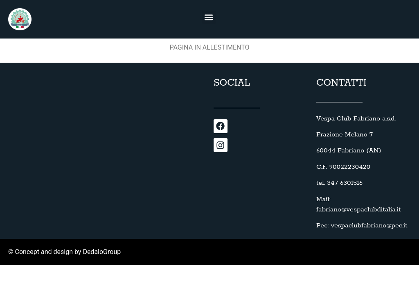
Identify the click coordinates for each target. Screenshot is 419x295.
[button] (209, 17)
